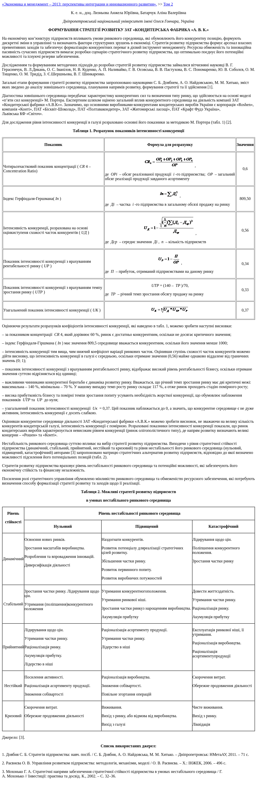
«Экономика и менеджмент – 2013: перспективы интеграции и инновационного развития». (79, 4)
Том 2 (168, 4)
